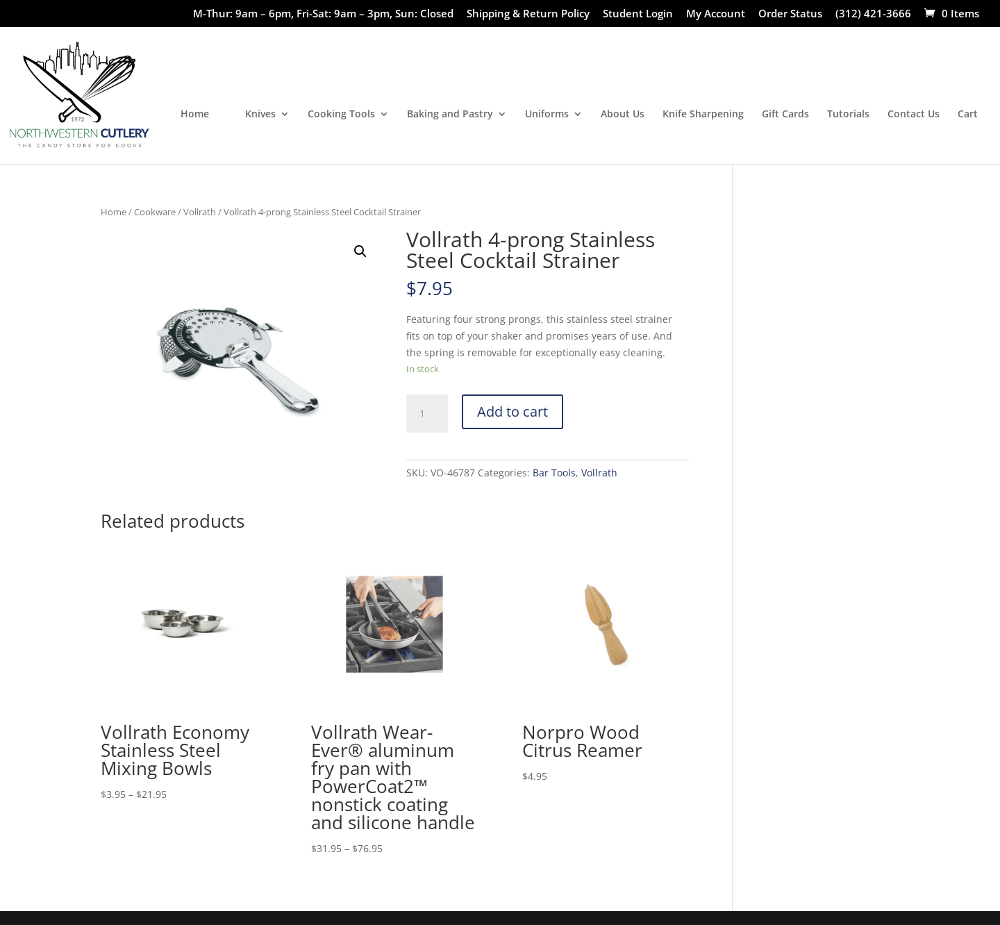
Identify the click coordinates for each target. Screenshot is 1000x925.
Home (195, 114)
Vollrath (199, 212)
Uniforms (547, 114)
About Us (622, 114)
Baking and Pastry (450, 114)
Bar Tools (554, 472)
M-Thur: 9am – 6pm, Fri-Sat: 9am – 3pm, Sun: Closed (323, 14)
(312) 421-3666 (873, 14)
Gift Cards (785, 114)
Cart (968, 114)
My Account (715, 14)
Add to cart (512, 411)
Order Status (790, 14)
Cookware (155, 212)
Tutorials (848, 114)
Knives (260, 114)
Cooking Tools (341, 114)
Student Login (638, 14)
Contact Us (914, 114)
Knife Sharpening (703, 114)
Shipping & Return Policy (528, 14)
